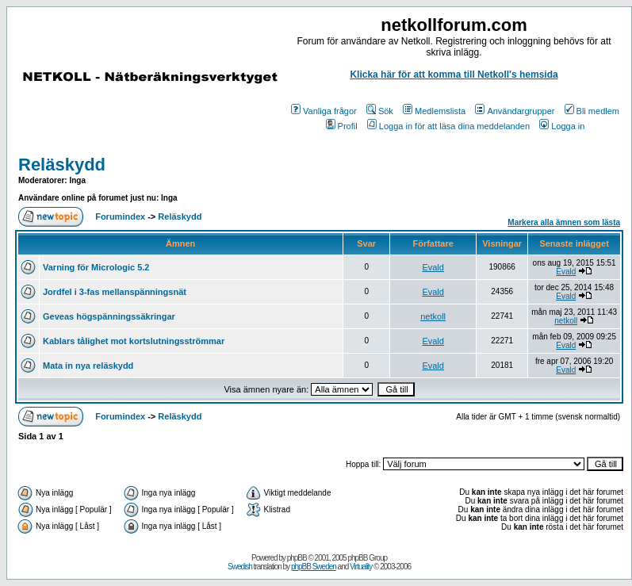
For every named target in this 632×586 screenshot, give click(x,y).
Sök (379, 111)
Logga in (561, 126)
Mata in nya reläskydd (88, 365)
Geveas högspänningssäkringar (109, 316)
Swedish (240, 566)
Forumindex (120, 216)
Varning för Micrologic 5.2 (96, 267)
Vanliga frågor (324, 111)
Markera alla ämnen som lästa (564, 222)
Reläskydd (61, 164)
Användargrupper (514, 111)
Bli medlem (592, 111)
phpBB (297, 557)
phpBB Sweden (313, 566)
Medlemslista (434, 111)
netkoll (433, 316)
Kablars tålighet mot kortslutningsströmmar (133, 341)
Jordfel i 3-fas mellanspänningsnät (114, 292)
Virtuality (361, 566)
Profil (342, 126)
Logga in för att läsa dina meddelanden (448, 126)
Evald (433, 267)
